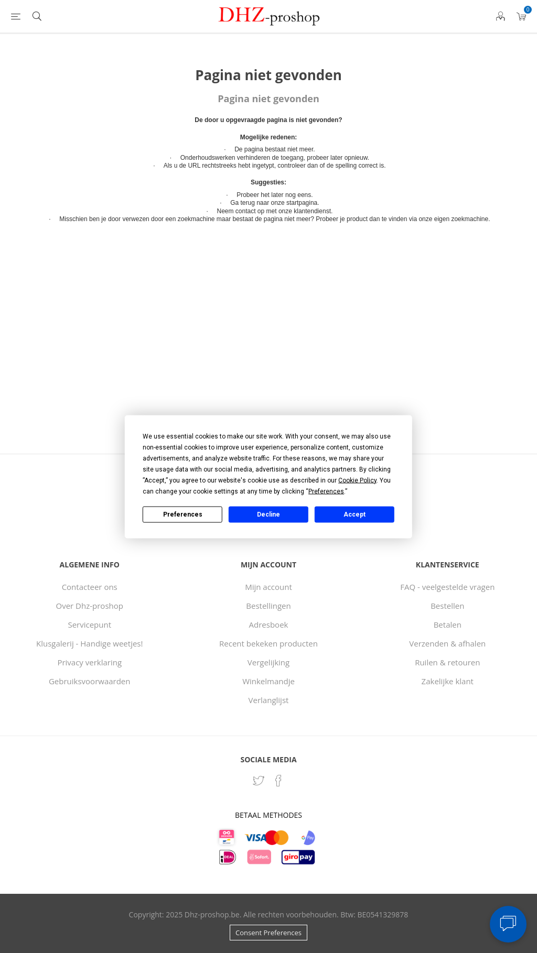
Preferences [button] (326, 491)
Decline (268, 514)
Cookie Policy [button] (357, 480)
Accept (354, 514)
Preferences (182, 514)
